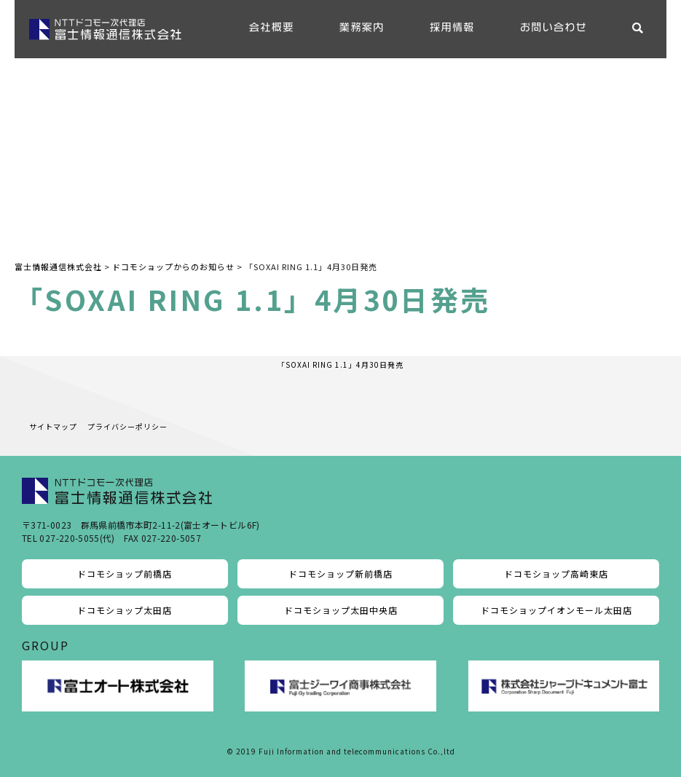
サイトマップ (53, 426)
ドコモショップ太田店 (124, 610)
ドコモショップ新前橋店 (340, 573)
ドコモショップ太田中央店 (341, 610)
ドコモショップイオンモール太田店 (556, 610)
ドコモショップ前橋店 (124, 573)
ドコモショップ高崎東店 (556, 573)
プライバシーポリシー (127, 426)
